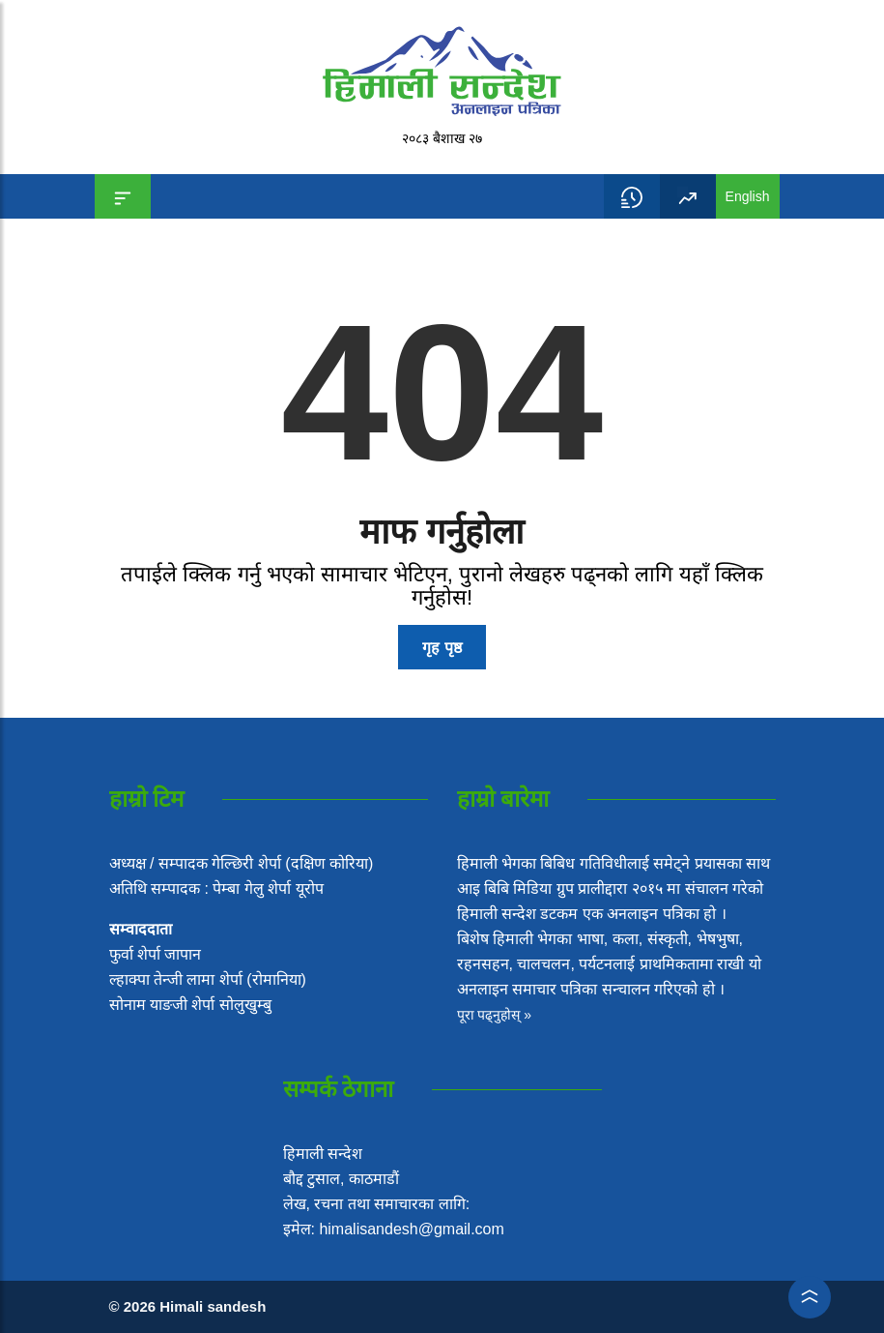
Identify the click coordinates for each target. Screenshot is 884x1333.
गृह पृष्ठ (441, 647)
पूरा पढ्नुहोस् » (494, 1014)
